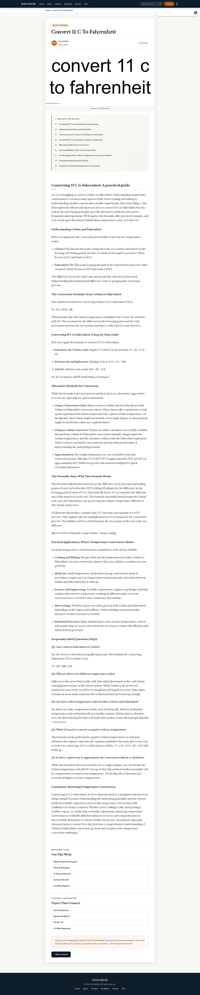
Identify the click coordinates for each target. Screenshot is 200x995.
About (49, 4)
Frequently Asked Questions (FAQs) (73, 160)
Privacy (78, 4)
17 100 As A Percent (62, 873)
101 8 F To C (59, 922)
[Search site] (151, 4)
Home (41, 4)
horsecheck (28, 3)
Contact (58, 4)
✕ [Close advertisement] (196, 12)
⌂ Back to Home (61, 954)
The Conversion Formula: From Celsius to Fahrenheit (81, 134)
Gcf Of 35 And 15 (61, 910)
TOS (86, 4)
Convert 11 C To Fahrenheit (91, 940)
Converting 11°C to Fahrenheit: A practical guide (78, 124)
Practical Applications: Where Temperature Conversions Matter (85, 155)
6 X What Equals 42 (62, 928)
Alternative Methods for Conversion (74, 145)
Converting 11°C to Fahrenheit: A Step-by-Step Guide (81, 140)
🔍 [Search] (160, 4)
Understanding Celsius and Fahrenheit (75, 129)
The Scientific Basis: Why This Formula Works (77, 150)
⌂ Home (169, 4)
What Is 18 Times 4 (62, 867)
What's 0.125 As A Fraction (65, 862)
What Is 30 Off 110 (61, 916)
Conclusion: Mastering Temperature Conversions (79, 166)
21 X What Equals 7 (62, 886)
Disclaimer (68, 4)
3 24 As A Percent (61, 879)
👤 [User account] (177, 4)
